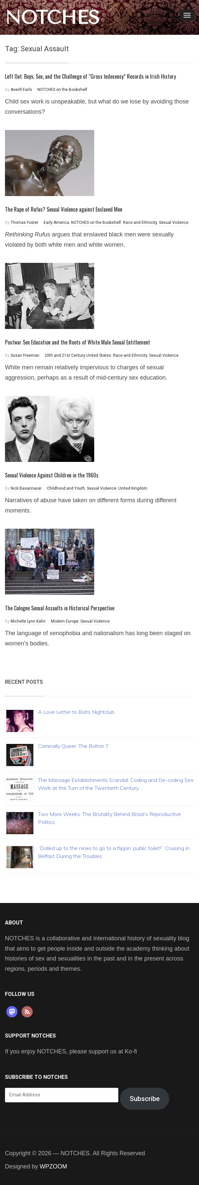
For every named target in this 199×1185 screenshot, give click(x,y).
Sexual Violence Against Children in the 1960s (52, 475)
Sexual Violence (173, 222)
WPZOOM (53, 1166)
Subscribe (145, 1099)
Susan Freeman (25, 355)
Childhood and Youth (66, 488)
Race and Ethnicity (140, 222)
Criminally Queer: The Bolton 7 (73, 746)
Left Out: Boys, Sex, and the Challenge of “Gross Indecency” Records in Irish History (90, 76)
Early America (56, 222)
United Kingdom (132, 488)
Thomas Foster (24, 222)
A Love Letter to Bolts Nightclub (76, 712)
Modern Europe (64, 621)
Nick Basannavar (26, 488)
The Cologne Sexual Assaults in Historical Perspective (59, 608)
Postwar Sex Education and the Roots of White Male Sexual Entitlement (77, 342)
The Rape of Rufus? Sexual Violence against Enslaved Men (63, 209)
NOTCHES (52, 17)
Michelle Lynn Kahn (28, 621)
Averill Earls (21, 89)
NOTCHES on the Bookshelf (62, 89)
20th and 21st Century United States (78, 355)
